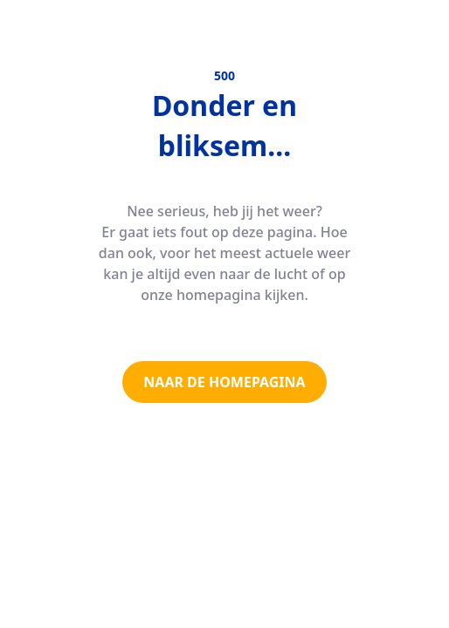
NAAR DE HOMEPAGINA (224, 382)
